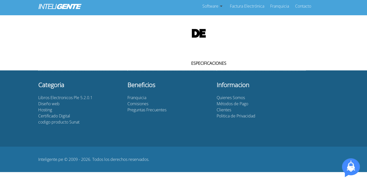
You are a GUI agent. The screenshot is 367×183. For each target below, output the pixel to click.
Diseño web (49, 103)
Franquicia (279, 6)
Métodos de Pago (232, 103)
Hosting (45, 110)
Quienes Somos (231, 97)
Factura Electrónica (247, 6)
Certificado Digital (54, 116)
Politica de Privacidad (236, 116)
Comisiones (137, 103)
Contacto (303, 6)
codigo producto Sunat (59, 122)
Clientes (224, 110)
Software (210, 6)
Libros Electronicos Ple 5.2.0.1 (65, 97)
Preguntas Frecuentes (146, 110)
